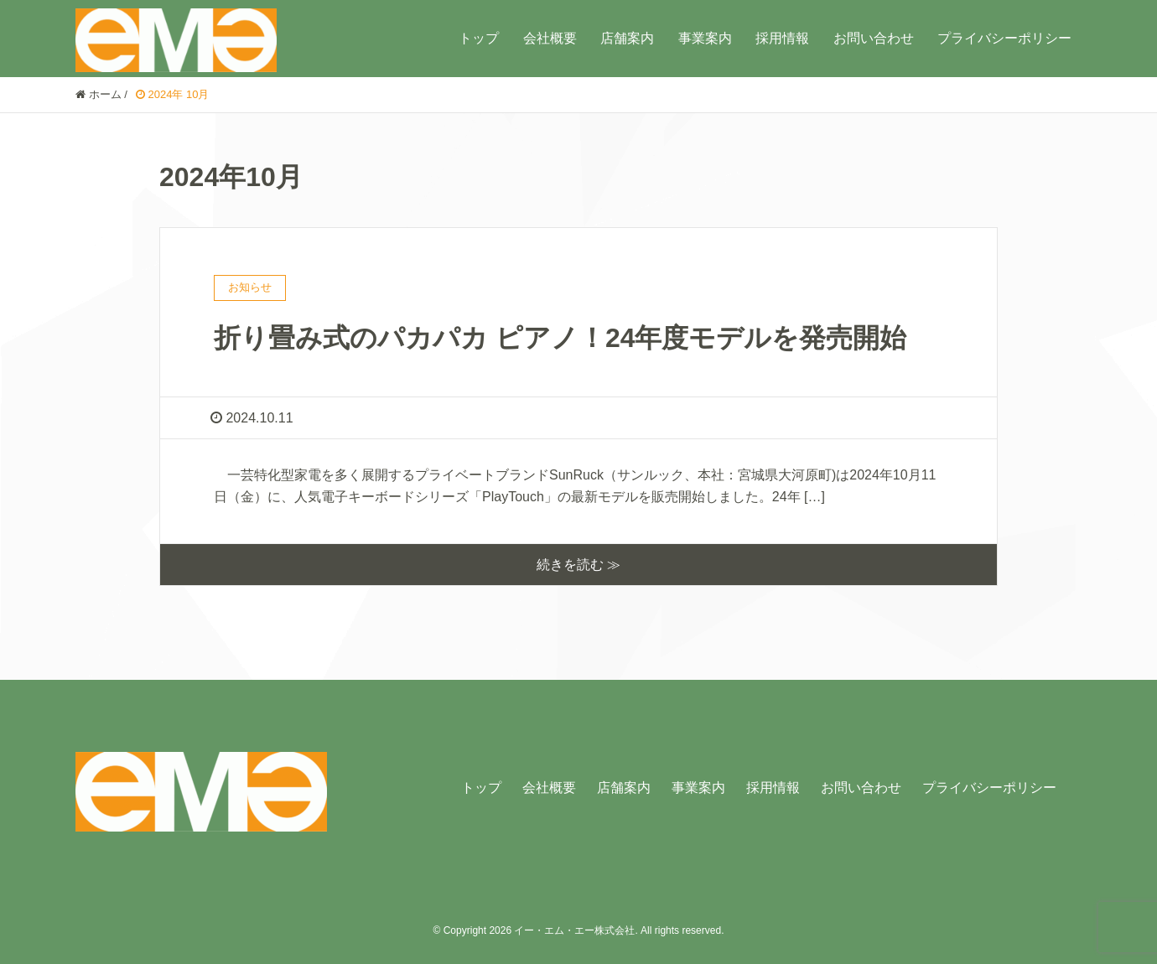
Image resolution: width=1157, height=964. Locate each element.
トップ (479, 38)
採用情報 (782, 38)
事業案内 (705, 38)
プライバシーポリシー (1004, 38)
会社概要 (550, 38)
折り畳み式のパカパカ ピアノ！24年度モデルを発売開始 (560, 338)
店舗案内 (627, 38)
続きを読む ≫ (578, 564)
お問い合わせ (873, 38)
